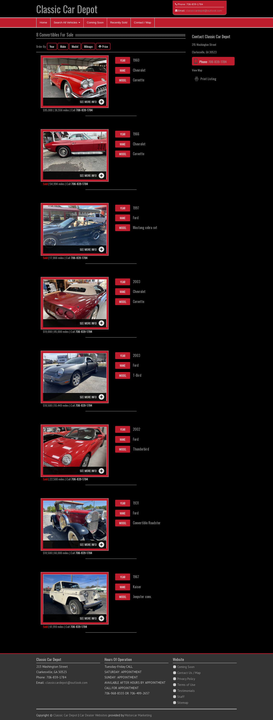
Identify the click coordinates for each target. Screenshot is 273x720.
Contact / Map (142, 22)
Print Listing (208, 78)
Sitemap (182, 703)
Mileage (88, 46)
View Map (197, 70)
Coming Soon (95, 22)
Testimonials (186, 691)
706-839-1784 (194, 4)
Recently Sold (118, 22)
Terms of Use (186, 685)
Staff (180, 697)
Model (75, 46)
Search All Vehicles (67, 22)
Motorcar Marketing (138, 715)
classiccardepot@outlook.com (204, 10)
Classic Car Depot (66, 9)
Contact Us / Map (189, 673)
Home (43, 22)
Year (51, 46)
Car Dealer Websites (93, 715)
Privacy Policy (186, 679)
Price (103, 46)
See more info (88, 101)
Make (63, 46)
